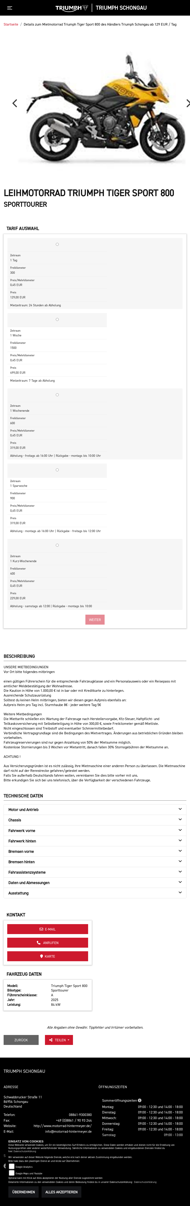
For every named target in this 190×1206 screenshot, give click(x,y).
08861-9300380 (80, 1114)
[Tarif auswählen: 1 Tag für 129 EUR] (57, 244)
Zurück (21, 1040)
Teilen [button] (58, 1040)
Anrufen (48, 942)
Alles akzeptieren (61, 1192)
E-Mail (48, 929)
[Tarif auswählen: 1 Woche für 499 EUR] (57, 319)
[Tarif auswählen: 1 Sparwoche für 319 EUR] (57, 469)
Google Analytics (24, 1167)
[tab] (95, 809)
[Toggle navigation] (10, 8)
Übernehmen (23, 1192)
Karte (47, 956)
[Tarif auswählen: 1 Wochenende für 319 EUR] (57, 394)
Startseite (11, 24)
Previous (15, 105)
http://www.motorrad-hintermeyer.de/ (63, 1125)
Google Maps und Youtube (29, 1173)
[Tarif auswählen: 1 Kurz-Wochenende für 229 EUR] (57, 545)
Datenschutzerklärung (25, 1151)
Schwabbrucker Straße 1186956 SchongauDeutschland (23, 1102)
